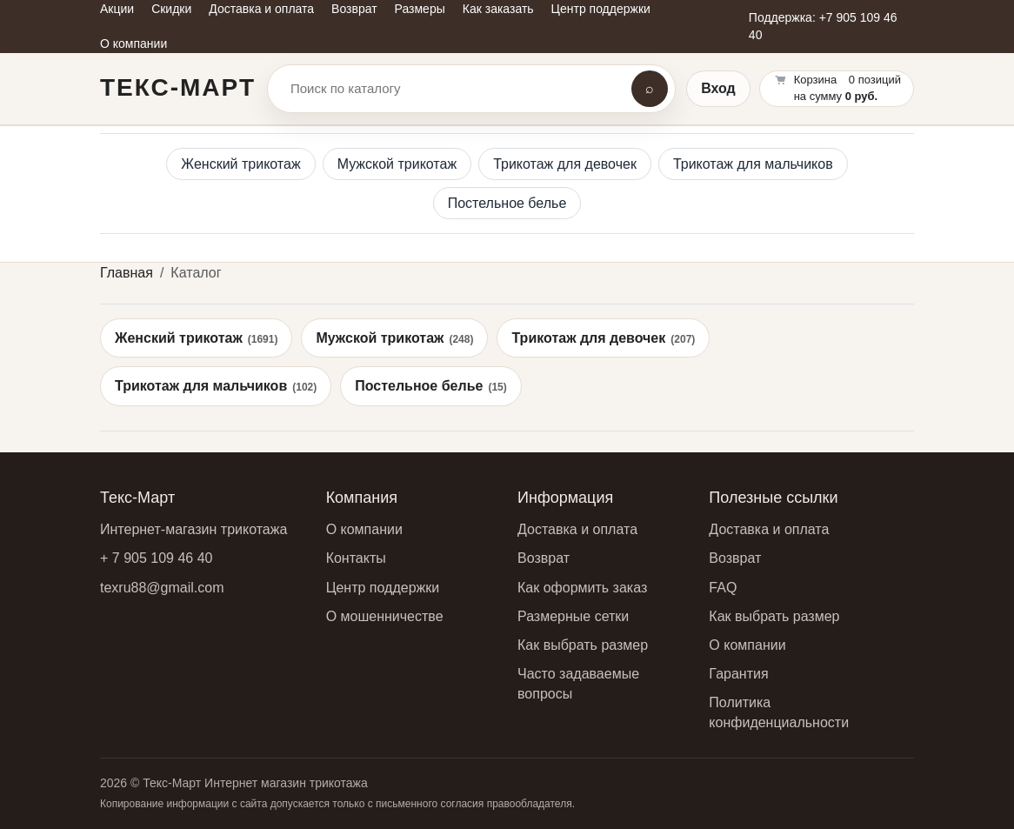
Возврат (543, 558)
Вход (718, 88)
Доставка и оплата (577, 529)
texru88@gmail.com (162, 587)
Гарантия (738, 673)
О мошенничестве (385, 616)
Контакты (356, 558)
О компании (364, 529)
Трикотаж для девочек (565, 164)
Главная (126, 272)
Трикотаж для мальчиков (753, 164)
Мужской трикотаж (397, 164)
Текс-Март (178, 87)
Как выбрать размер (582, 645)
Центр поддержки (383, 587)
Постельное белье (507, 203)
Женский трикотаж (240, 164)
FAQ (723, 587)
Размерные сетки (573, 616)
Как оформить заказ (582, 587)
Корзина (815, 79)
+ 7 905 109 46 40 (156, 558)
